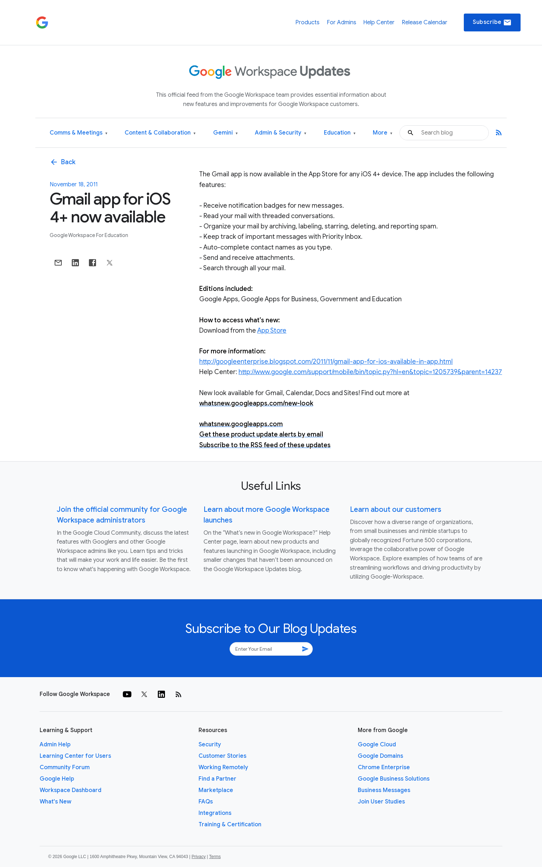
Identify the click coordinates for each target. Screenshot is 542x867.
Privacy (199, 856)
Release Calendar (424, 22)
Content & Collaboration (160, 133)
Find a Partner (217, 778)
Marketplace (216, 790)
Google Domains (380, 756)
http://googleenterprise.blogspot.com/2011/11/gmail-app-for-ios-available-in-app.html (326, 362)
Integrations (215, 813)
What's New (55, 801)
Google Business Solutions (394, 778)
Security (210, 744)
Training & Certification (230, 824)
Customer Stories (222, 756)
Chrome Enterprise (384, 767)
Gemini (225, 133)
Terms (215, 856)
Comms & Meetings (78, 133)
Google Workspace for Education (89, 235)
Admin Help (55, 744)
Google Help (57, 778)
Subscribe (492, 22)
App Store (271, 330)
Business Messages (384, 790)
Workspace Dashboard (70, 790)
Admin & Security (280, 133)
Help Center (379, 22)
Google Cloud (377, 744)
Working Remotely (223, 767)
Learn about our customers (395, 509)
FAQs (206, 801)
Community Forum (65, 767)
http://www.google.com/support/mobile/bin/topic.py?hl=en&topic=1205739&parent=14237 (370, 372)
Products (307, 22)
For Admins (341, 22)
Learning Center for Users (75, 756)
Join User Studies (381, 801)
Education (340, 133)
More (382, 133)
